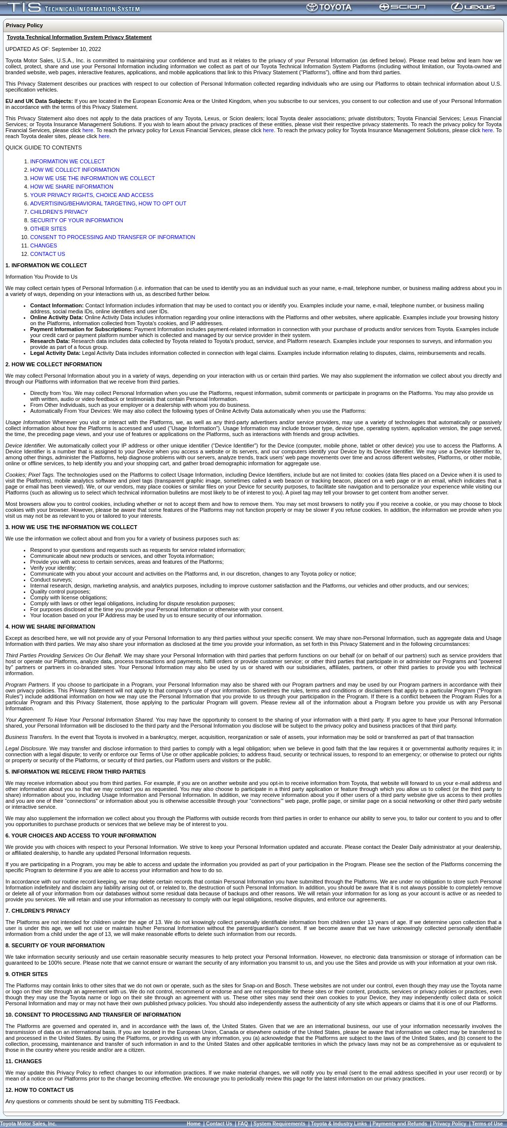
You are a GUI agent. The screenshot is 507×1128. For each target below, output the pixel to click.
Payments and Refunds (399, 1124)
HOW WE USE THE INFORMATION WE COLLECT (92, 178)
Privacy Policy (449, 1124)
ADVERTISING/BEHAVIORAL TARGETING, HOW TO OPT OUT (108, 203)
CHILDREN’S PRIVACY (59, 212)
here (87, 130)
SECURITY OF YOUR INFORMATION (76, 220)
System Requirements (279, 1124)
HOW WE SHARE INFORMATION (71, 187)
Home (194, 1124)
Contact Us (219, 1124)
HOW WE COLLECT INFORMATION (75, 170)
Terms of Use (487, 1124)
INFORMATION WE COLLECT (67, 161)
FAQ (243, 1124)
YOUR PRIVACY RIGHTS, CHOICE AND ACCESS (91, 195)
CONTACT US (47, 254)
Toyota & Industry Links (339, 1124)
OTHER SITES (48, 229)
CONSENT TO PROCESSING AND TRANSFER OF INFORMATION (112, 237)
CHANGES (43, 245)
